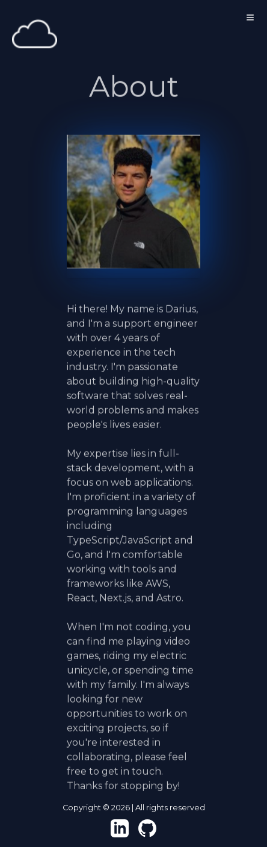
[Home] (34, 34)
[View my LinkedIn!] (120, 828)
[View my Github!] (147, 828)
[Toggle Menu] (250, 17)
